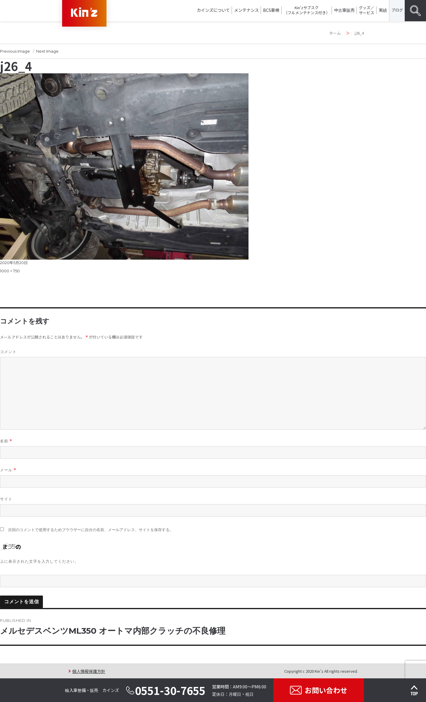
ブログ (397, 10)
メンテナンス (246, 10)
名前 (6, 441)
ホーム (335, 33)
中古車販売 (344, 10)
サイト (6, 498)
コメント (8, 351)
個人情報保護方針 (88, 671)
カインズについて (213, 10)
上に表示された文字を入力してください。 (39, 561)
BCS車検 (271, 10)
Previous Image (15, 51)
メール (8, 470)
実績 (383, 10)
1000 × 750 (10, 270)
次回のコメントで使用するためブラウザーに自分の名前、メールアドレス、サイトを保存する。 (90, 529)
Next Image (47, 51)
